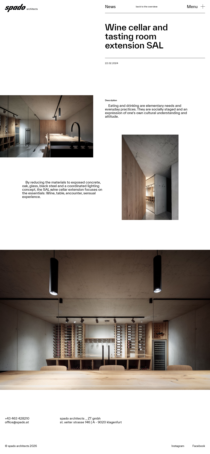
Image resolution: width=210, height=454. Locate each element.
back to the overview (147, 6)
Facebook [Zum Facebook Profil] (198, 445)
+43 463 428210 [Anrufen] (17, 418)
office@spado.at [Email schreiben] (17, 422)
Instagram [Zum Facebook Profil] (177, 445)
